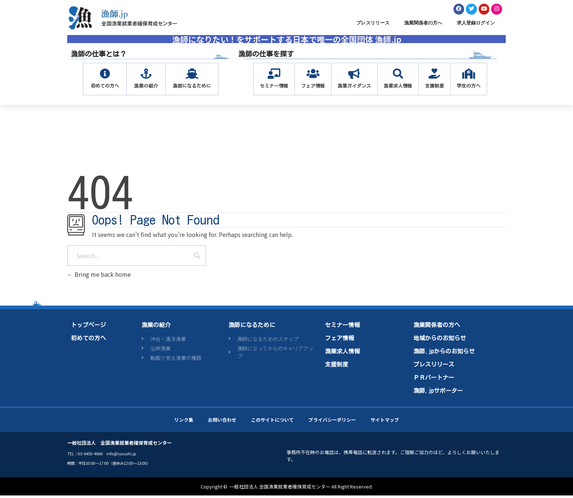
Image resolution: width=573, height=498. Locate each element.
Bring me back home (99, 276)
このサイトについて (272, 421)
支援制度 (336, 366)
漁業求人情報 (342, 353)
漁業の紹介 (156, 327)
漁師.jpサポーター (438, 393)
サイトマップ (385, 421)
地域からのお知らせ (439, 340)
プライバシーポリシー (332, 421)
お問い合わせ (222, 421)
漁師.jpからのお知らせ (444, 353)
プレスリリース (373, 25)
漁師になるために (251, 327)
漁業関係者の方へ (423, 25)
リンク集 (183, 421)
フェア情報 (339, 340)
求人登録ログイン (476, 25)
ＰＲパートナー (433, 380)
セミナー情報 (342, 327)
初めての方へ (88, 340)
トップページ (88, 327)
